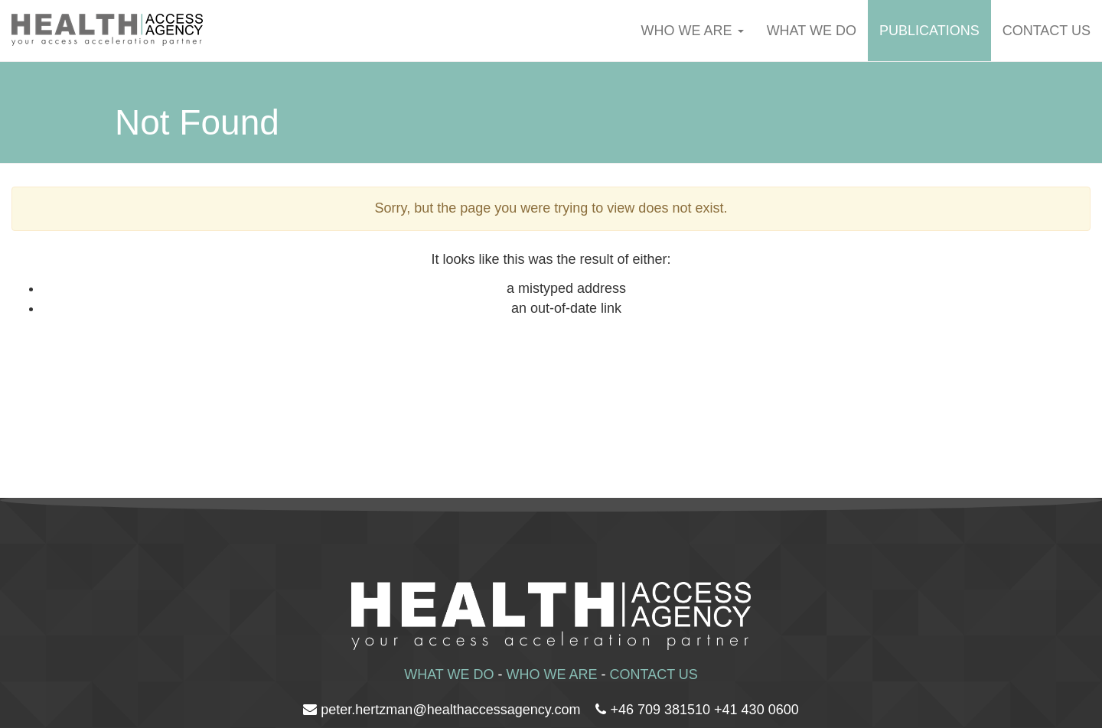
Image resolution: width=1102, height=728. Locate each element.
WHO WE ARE (692, 30)
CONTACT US (654, 674)
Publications (929, 30)
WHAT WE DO (811, 30)
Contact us (1047, 30)
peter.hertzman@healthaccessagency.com (450, 709)
